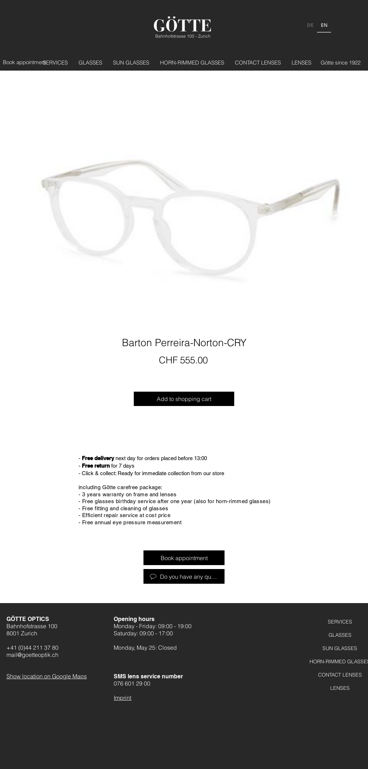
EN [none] (324, 25)
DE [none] (310, 25)
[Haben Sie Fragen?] (184, 576)
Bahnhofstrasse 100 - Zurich (183, 36)
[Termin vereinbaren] (27, 62)
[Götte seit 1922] (336, 62)
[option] (310, 26)
